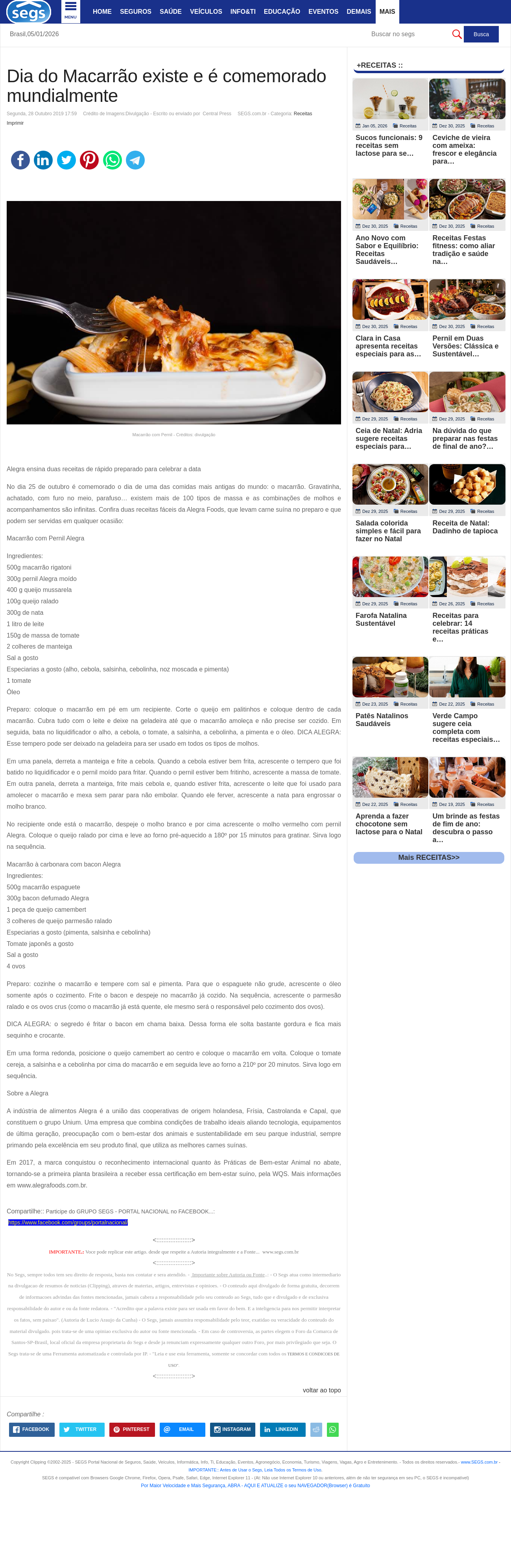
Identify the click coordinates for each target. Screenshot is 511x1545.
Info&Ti (243, 11)
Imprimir (15, 123)
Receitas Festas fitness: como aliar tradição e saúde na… (463, 249)
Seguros (135, 11)
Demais (359, 11)
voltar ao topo (322, 1390)
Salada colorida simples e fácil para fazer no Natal (388, 531)
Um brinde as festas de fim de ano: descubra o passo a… (466, 828)
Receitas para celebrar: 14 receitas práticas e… (460, 627)
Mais (387, 11)
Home (102, 11)
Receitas (303, 113)
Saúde (171, 11)
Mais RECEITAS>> (429, 857)
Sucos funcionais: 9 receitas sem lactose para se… (389, 145)
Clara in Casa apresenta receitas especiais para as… (388, 346)
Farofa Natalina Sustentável (381, 619)
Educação (282, 11)
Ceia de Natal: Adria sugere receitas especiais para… (389, 438)
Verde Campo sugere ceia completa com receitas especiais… (466, 727)
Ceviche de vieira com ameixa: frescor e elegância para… (464, 149)
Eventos (323, 11)
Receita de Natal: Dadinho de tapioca (465, 527)
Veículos (206, 11)
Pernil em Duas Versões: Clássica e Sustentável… (465, 346)
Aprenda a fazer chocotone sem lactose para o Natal (389, 824)
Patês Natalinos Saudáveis (382, 720)
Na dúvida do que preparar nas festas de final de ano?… (465, 438)
